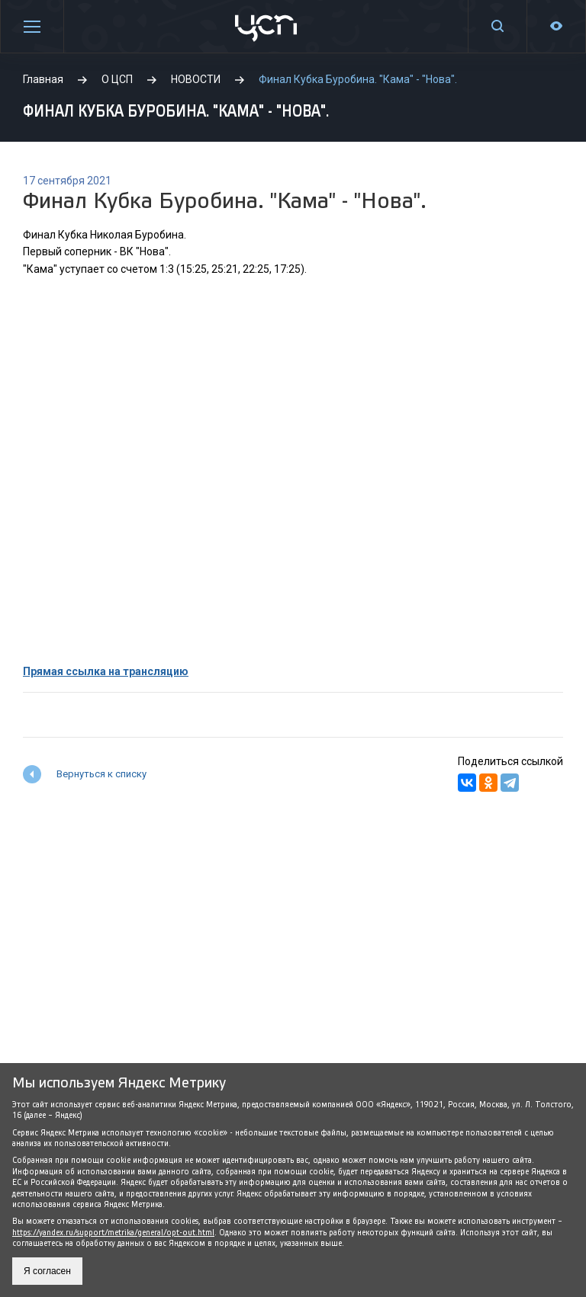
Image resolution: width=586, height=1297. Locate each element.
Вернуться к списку (101, 774)
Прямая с (47, 671)
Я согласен (47, 1271)
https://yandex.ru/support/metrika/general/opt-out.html (113, 1232)
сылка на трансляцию (130, 671)
